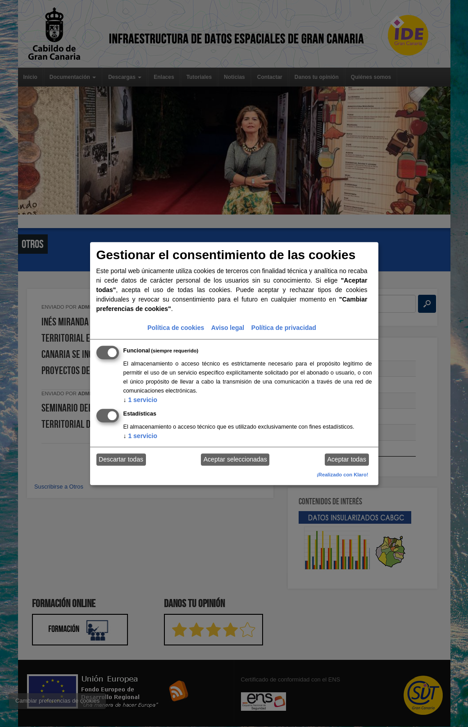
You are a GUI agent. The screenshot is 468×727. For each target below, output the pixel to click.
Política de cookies (175, 327)
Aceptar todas (346, 459)
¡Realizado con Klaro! (342, 474)
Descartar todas (121, 459)
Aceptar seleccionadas (235, 459)
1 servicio (140, 399)
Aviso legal (227, 327)
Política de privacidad (283, 327)
